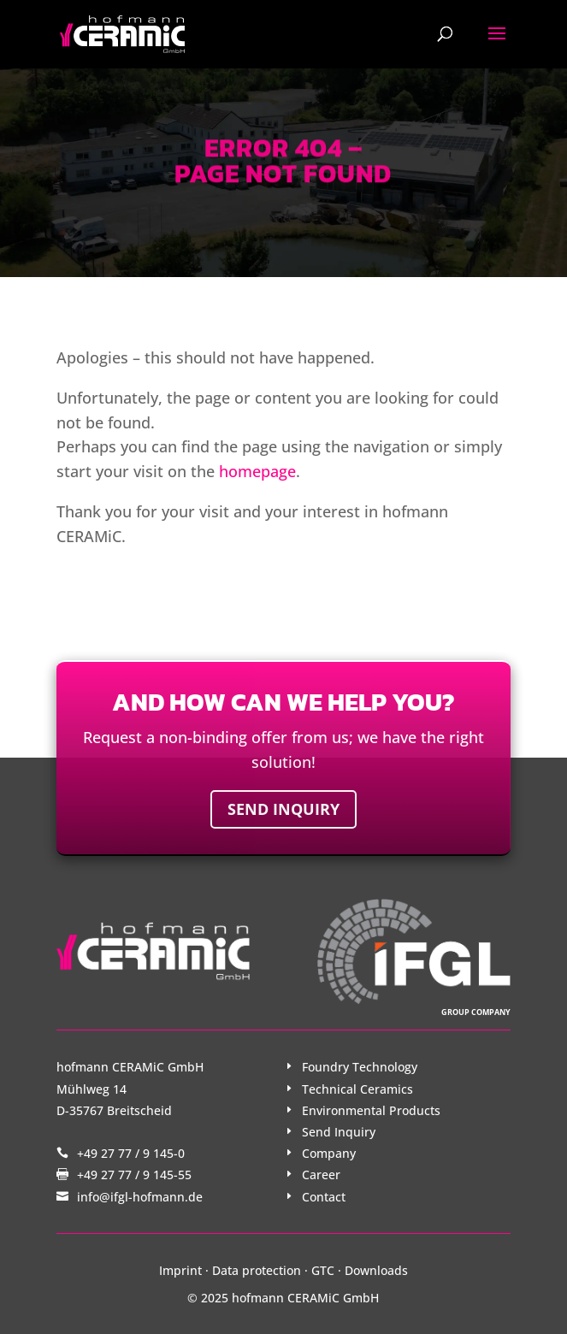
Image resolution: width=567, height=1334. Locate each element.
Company (329, 1153)
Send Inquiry (338, 1132)
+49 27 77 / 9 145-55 (134, 1174)
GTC (322, 1270)
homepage (257, 471)
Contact (324, 1197)
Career (321, 1174)
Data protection (256, 1270)
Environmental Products (371, 1110)
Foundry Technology (359, 1067)
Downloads (376, 1270)
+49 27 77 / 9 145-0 (131, 1153)
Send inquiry (283, 809)
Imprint (180, 1270)
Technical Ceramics (357, 1089)
